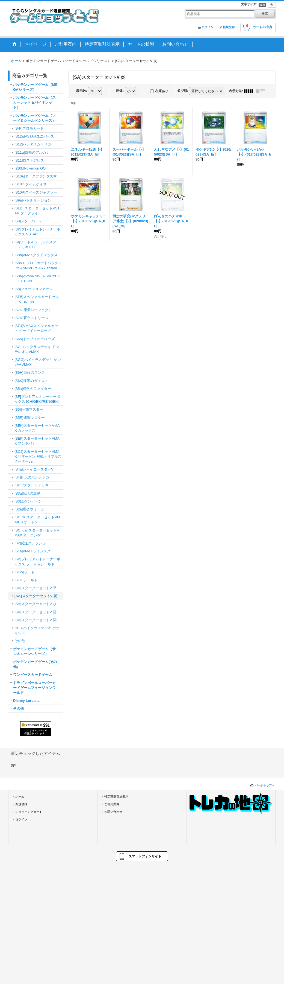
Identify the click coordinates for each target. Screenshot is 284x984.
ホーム (19, 796)
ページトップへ (264, 785)
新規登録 (229, 27)
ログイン (208, 27)
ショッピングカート (28, 811)
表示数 (81, 91)
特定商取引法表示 (116, 796)
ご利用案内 (111, 804)
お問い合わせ (113, 811)
